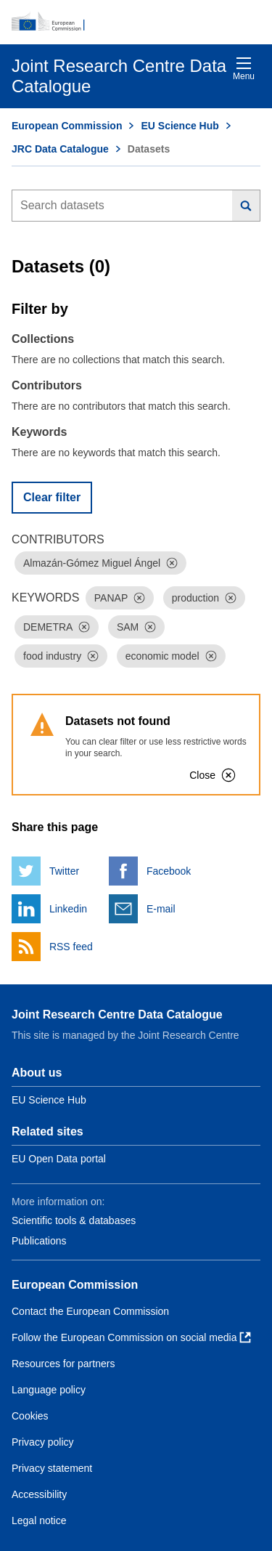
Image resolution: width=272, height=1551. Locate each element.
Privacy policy (43, 1442)
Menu (244, 68)
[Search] (246, 206)
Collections (43, 339)
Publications (39, 1241)
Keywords (39, 432)
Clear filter (52, 497)
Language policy (49, 1390)
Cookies (30, 1416)
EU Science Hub (179, 125)
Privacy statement (52, 1468)
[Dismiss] (172, 563)
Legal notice (39, 1520)
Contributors (47, 385)
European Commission (67, 125)
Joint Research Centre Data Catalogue (117, 1014)
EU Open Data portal (59, 1159)
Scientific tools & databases (74, 1220)
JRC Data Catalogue (60, 149)
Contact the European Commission (90, 1311)
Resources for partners (63, 1363)
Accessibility (39, 1494)
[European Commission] (136, 22)
